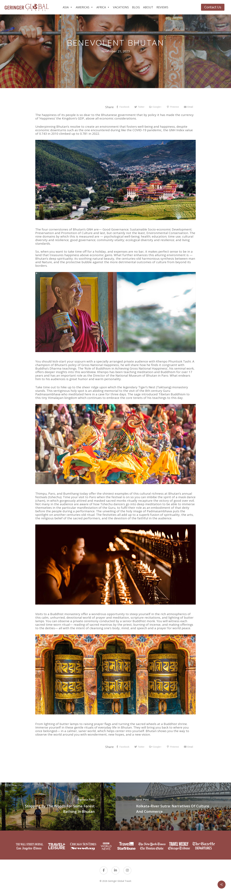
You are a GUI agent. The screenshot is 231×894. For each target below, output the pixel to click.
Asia (68, 7)
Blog (136, 7)
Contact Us (212, 7)
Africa (103, 7)
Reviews (162, 7)
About (148, 7)
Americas (84, 7)
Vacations (121, 7)
